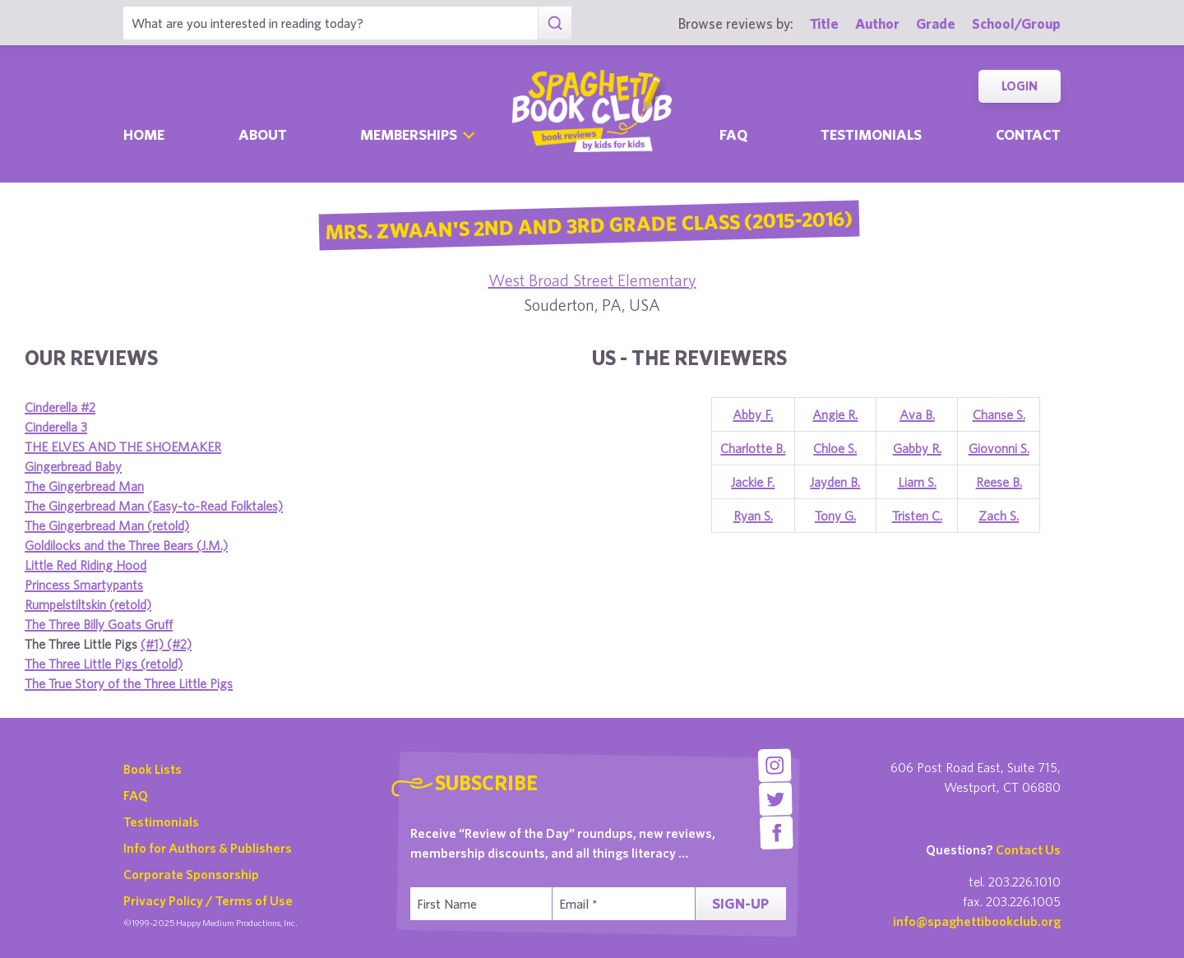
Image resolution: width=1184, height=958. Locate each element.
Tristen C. (917, 515)
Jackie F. (753, 481)
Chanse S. (999, 414)
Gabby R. (917, 448)
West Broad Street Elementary (592, 280)
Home (143, 134)
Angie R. (835, 414)
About (262, 134)
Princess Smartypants (84, 584)
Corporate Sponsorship (191, 874)
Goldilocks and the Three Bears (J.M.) (126, 545)
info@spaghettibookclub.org (977, 921)
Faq (733, 134)
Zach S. (998, 515)
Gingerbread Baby (73, 466)
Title (824, 23)
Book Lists (152, 768)
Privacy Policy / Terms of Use (208, 900)
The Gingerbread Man (84, 486)
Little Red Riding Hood (85, 565)
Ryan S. (753, 515)
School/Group (1016, 23)
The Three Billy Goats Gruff (99, 624)
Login (1019, 86)
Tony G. (835, 515)
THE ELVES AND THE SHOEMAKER (123, 446)
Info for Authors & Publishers (207, 847)
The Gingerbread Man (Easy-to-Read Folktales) (154, 505)
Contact (1028, 134)
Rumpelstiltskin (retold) (88, 604)
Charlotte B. (752, 448)
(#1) (154, 643)
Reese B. (999, 481)
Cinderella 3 (56, 426)
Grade (935, 23)
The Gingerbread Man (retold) (107, 525)
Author (877, 23)
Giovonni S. (999, 448)
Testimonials (871, 134)
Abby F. (753, 414)
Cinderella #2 (60, 407)
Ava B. (917, 414)
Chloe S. (835, 448)
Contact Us (1028, 849)
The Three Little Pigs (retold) (104, 663)
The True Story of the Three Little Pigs (129, 683)
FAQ (135, 795)
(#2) (179, 643)
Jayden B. (835, 481)
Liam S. (917, 481)
